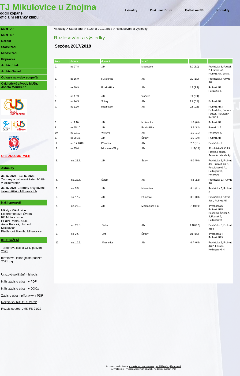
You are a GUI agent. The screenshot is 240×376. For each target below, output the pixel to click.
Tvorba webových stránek (139, 369)
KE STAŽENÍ (10, 240)
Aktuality (130, 10)
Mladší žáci (9, 53)
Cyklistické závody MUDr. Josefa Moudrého (19, 85)
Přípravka (8, 59)
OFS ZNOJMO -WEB (15, 156)
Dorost (6, 41)
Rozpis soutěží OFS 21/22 (19, 302)
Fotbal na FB (194, 10)
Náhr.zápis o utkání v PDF (19, 281)
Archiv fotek (10, 65)
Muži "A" (7, 28)
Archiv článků (11, 71)
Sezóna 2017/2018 (99, 28)
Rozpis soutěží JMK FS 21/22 (21, 308)
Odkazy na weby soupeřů (19, 77)
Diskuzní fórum (161, 10)
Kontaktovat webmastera (141, 366)
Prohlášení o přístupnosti (168, 366)
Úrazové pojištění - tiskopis (19, 274)
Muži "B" (7, 35)
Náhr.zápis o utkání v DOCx (20, 288)
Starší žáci (76, 28)
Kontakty (222, 10)
